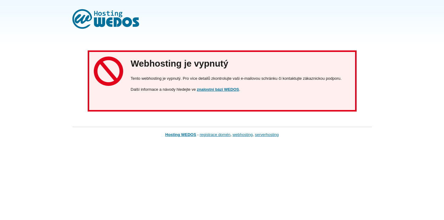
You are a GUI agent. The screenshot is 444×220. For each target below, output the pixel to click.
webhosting (243, 134)
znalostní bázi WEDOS (218, 89)
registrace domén (215, 134)
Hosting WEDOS (180, 134)
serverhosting (267, 134)
